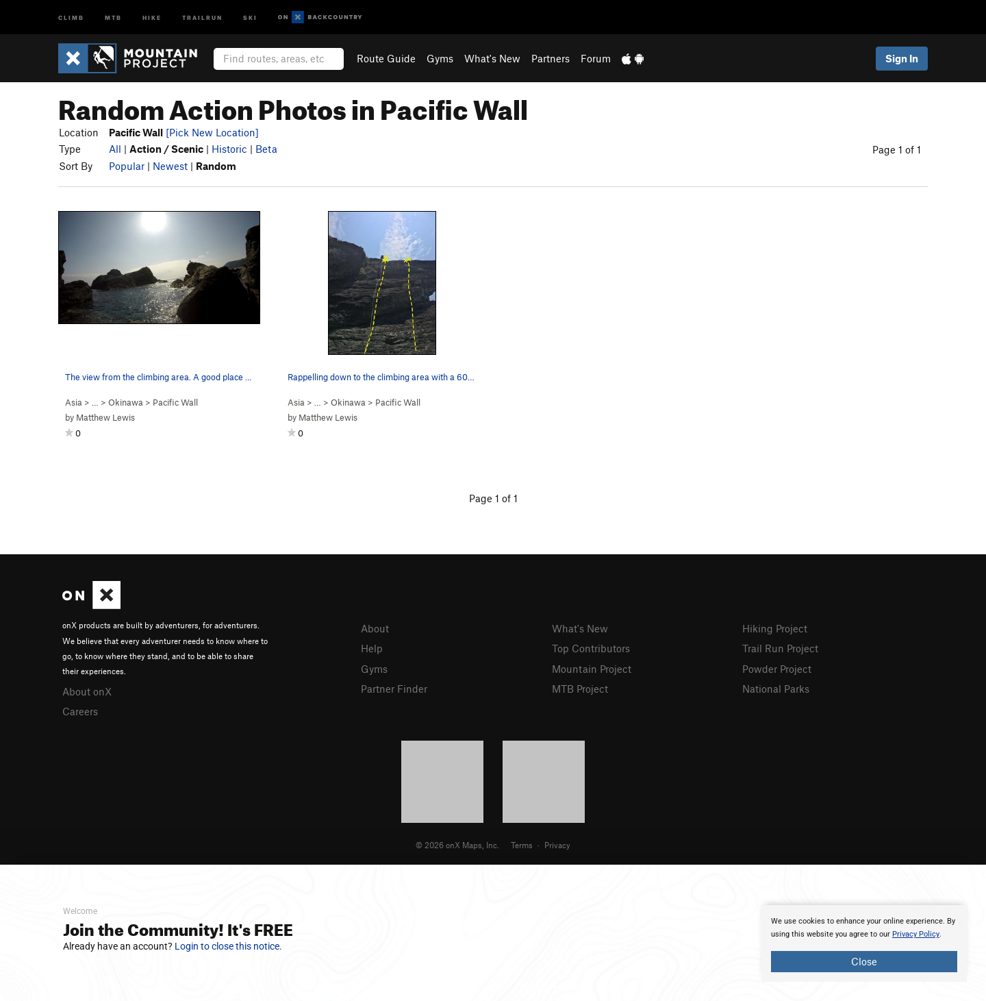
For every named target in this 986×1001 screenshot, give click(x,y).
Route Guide (386, 58)
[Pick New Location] (212, 132)
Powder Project (776, 669)
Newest (170, 166)
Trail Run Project (780, 648)
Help (372, 648)
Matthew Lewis (105, 417)
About (375, 628)
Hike (152, 16)
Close (864, 961)
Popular (126, 166)
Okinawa (125, 402)
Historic (229, 149)
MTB (113, 16)
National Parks (775, 688)
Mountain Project (591, 669)
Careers (80, 711)
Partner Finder (394, 688)
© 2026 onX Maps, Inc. (457, 845)
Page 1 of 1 (896, 149)
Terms (522, 845)
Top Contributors (591, 648)
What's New (492, 58)
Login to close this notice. (228, 946)
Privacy (557, 845)
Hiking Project (774, 628)
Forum (596, 58)
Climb (71, 16)
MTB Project (580, 688)
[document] (864, 943)
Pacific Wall (175, 402)
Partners (550, 58)
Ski (250, 16)
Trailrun (202, 16)
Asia (73, 402)
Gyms (440, 58)
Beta (266, 149)
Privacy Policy (915, 934)
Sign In (901, 58)
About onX (87, 691)
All (115, 149)
